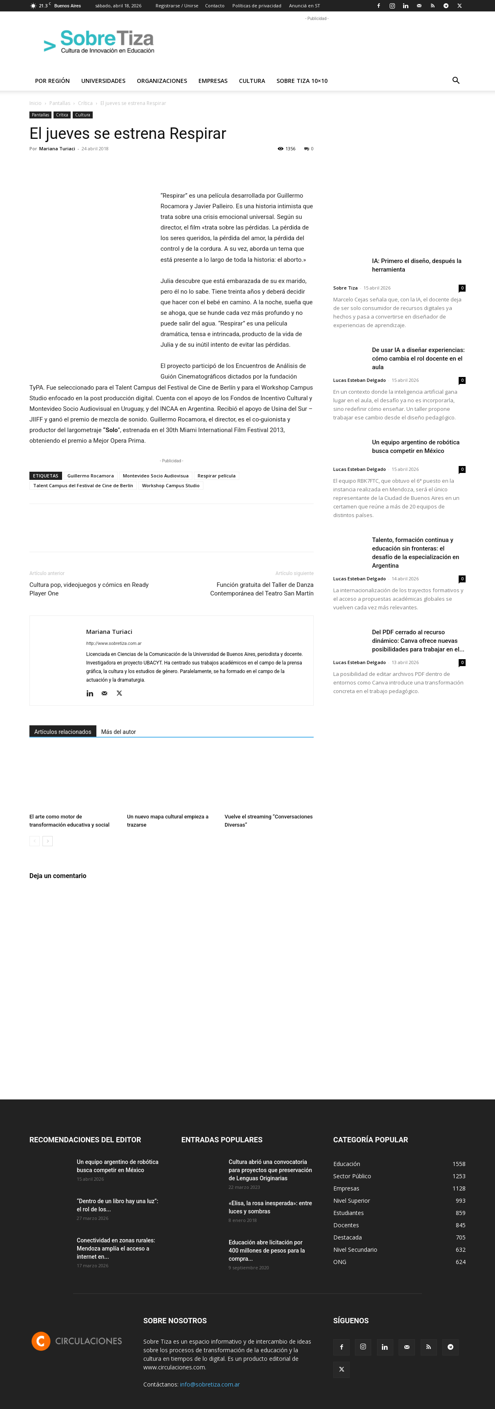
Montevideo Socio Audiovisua (156, 476)
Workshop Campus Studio (171, 485)
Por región (52, 81)
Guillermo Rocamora (90, 476)
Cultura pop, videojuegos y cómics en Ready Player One (89, 589)
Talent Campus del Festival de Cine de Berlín (83, 485)
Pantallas (59, 103)
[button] (456, 81)
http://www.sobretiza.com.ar (113, 643)
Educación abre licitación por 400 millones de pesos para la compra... (267, 1250)
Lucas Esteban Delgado (359, 380)
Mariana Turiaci (57, 148)
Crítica (85, 103)
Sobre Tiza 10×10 (302, 81)
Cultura (252, 81)
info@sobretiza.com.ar (210, 1384)
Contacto (215, 5)
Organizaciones (162, 81)
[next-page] (47, 841)
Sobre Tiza (345, 288)
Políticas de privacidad (256, 5)
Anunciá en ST (304, 5)
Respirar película (217, 476)
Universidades (103, 81)
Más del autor (118, 732)
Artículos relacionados (62, 732)
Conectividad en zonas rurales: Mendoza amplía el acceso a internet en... (116, 1248)
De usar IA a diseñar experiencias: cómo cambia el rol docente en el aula (418, 358)
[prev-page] (34, 841)
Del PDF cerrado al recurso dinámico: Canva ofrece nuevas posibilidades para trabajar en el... (418, 641)
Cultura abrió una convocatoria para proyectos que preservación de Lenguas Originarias (270, 1170)
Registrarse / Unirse (177, 5)
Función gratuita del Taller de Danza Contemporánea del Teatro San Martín (262, 589)
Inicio (35, 103)
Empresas (212, 81)
